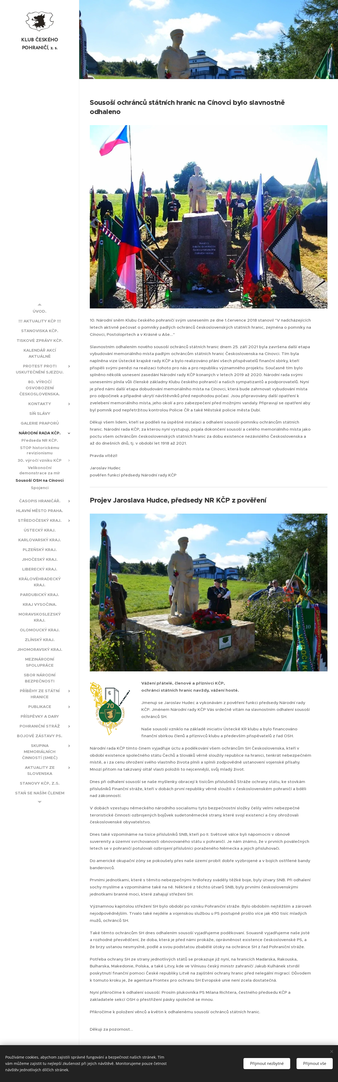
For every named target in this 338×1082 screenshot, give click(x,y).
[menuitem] (40, 311)
